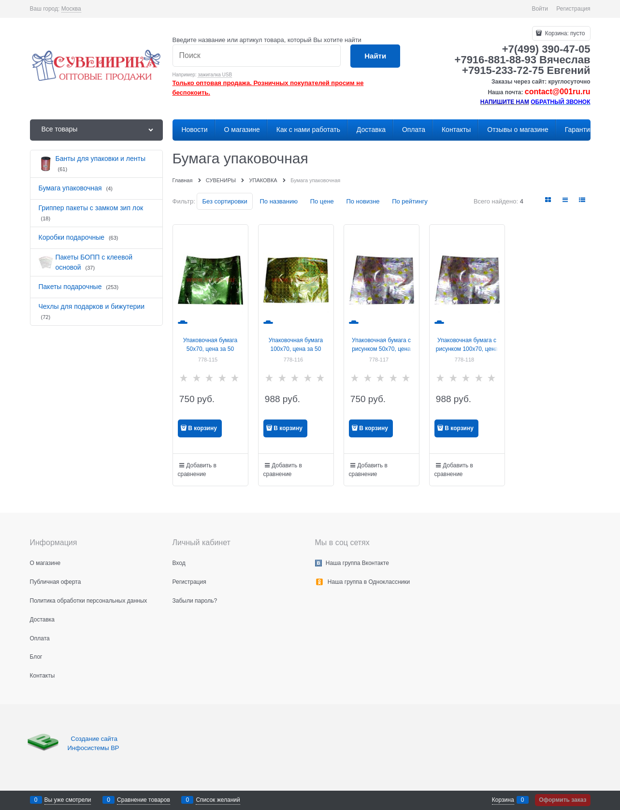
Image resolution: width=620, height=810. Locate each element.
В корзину (202, 428)
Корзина (503, 800)
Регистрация (573, 8)
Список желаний (218, 800)
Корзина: (564, 33)
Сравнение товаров (143, 800)
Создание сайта (95, 738)
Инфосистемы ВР (93, 748)
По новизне (362, 201)
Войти (540, 8)
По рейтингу (410, 201)
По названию (279, 201)
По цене (322, 201)
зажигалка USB (215, 74)
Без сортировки (224, 201)
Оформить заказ (562, 799)
